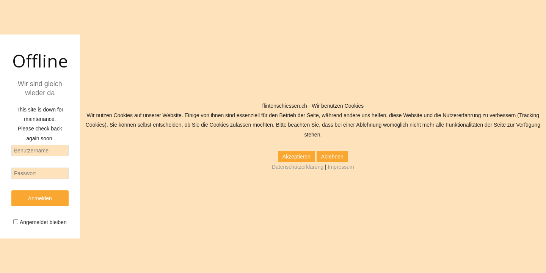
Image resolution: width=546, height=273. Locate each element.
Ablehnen (332, 157)
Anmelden (40, 198)
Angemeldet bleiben (43, 222)
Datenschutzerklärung (297, 167)
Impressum (341, 167)
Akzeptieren (296, 157)
